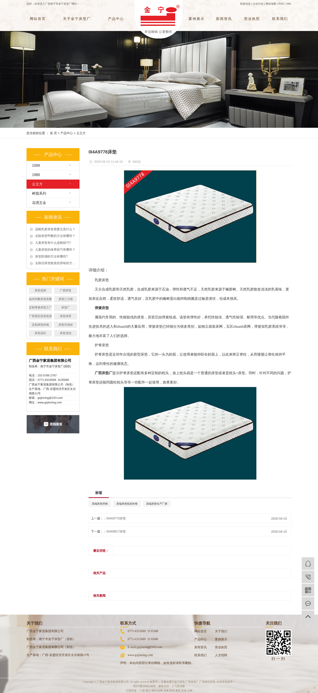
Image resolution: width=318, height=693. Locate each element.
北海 (166, 690)
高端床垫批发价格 (127, 503)
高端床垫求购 (100, 503)
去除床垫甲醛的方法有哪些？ (55, 236)
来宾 (178, 690)
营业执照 (252, 19)
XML (289, 3)
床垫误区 (40, 333)
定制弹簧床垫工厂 (40, 307)
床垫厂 (65, 307)
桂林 (160, 690)
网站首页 (38, 19)
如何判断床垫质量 (40, 299)
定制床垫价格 (40, 324)
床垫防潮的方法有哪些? (51, 256)
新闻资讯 (224, 19)
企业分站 (258, 3)
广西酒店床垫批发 (40, 316)
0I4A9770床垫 (116, 518)
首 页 (53, 133)
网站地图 (271, 3)
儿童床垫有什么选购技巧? (53, 242)
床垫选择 (40, 290)
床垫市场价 (66, 324)
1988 (36, 175)
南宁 (148, 690)
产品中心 (116, 19)
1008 (36, 165)
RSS (281, 3)
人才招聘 (221, 655)
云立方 (81, 133)
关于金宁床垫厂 (77, 19)
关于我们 (221, 631)
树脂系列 (39, 193)
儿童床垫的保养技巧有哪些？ (55, 249)
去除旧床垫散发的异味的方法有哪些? (55, 263)
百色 (184, 690)
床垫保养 (65, 316)
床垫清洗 (65, 333)
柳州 (154, 690)
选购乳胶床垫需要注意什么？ (55, 229)
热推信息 (245, 3)
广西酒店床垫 (207, 681)
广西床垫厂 (192, 681)
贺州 (172, 690)
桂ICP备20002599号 (144, 686)
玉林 (190, 690)
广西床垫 (65, 290)
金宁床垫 (179, 681)
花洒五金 (39, 203)
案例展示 (196, 19)
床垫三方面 (66, 299)
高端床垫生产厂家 (156, 503)
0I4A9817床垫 (116, 531)
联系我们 (280, 19)
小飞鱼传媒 (178, 686)
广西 (142, 690)
